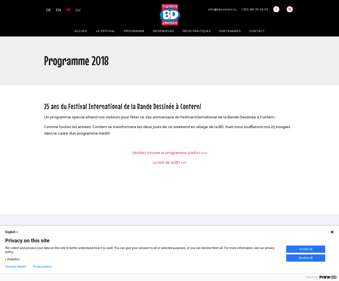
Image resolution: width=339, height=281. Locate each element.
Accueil (81, 31)
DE (48, 10)
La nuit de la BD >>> (170, 162)
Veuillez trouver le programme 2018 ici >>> (169, 153)
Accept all (305, 249)
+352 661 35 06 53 (254, 9)
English (12, 232)
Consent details (15, 266)
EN (58, 10)
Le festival (105, 31)
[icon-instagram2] (290, 9)
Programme (134, 31)
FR (68, 10)
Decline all (306, 258)
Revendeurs (163, 31)
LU (78, 10)
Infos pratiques (197, 31)
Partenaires (230, 31)
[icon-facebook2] (277, 9)
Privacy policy (42, 266)
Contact (257, 31)
